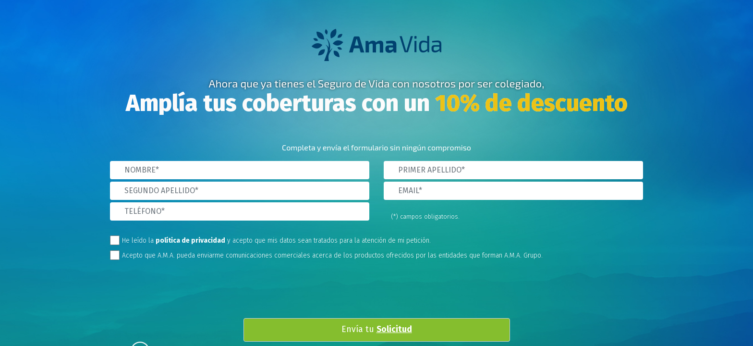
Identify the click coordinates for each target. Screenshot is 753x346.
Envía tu (376, 329)
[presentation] (384, 291)
